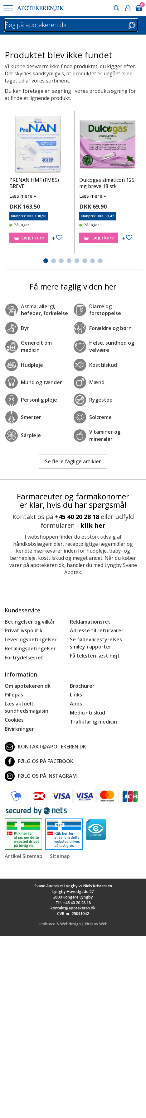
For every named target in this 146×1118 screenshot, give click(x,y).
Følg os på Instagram (41, 776)
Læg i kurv (29, 238)
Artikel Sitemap (23, 856)
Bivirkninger (19, 728)
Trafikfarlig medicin (93, 721)
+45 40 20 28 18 (77, 516)
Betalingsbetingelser (30, 648)
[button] (8, 8)
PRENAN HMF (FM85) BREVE (34, 183)
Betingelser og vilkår (30, 621)
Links (76, 694)
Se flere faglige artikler (73, 461)
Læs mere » (22, 195)
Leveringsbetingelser (31, 639)
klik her (92, 525)
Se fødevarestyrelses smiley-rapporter (96, 643)
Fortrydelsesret (24, 657)
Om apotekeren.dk (28, 685)
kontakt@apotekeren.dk (45, 747)
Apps (76, 703)
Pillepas (14, 694)
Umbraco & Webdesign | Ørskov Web (73, 924)
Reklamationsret (90, 621)
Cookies (14, 719)
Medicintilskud (87, 712)
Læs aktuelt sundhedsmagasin (26, 707)
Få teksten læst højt (95, 655)
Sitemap (60, 856)
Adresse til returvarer (97, 630)
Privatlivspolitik (23, 630)
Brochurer (82, 685)
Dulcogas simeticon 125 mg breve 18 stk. (106, 183)
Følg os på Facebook (39, 762)
